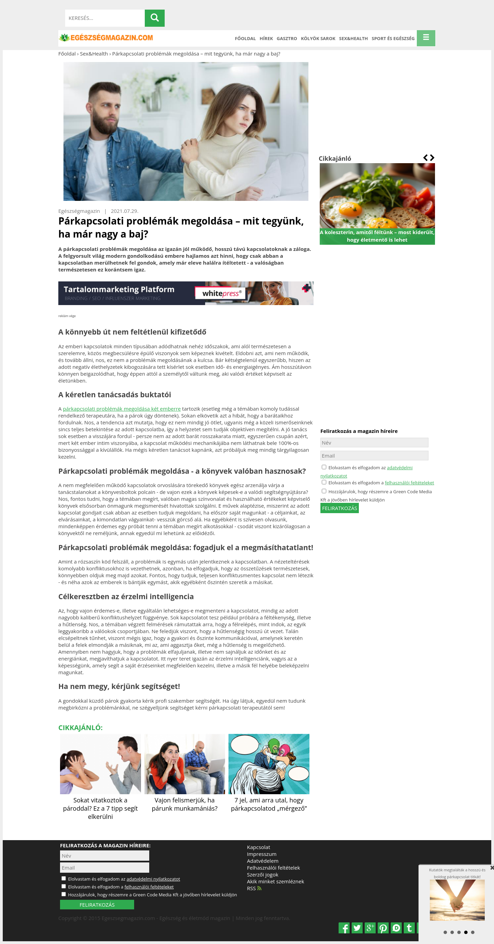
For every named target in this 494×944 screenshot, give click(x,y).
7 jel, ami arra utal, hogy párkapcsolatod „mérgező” (268, 800)
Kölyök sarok (318, 38)
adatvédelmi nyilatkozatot (153, 879)
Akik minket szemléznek (275, 881)
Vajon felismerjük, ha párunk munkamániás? (184, 800)
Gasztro (287, 38)
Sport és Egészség (393, 38)
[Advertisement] (377, 106)
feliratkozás (339, 508)
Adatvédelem (263, 860)
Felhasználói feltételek (273, 867)
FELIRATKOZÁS (97, 904)
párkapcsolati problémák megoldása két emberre (122, 408)
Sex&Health (353, 38)
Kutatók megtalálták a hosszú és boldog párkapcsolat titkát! (457, 894)
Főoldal (245, 38)
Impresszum (262, 853)
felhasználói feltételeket (409, 483)
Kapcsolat (258, 847)
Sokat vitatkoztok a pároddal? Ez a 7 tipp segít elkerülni (100, 804)
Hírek (266, 38)
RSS (254, 888)
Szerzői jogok (262, 874)
